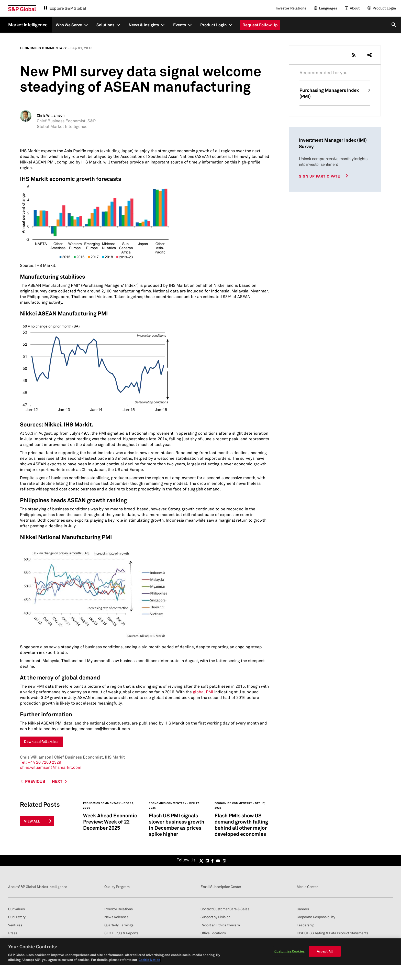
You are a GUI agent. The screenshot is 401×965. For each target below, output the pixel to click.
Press (12, 933)
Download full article (41, 741)
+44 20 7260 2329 (40, 762)
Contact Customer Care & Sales (225, 909)
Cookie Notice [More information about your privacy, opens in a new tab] (149, 960)
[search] (394, 24)
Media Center (307, 886)
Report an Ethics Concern (220, 925)
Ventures (15, 925)
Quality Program (116, 886)
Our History (16, 917)
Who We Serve (69, 24)
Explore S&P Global (67, 8)
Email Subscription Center (221, 886)
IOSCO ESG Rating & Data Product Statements (332, 933)
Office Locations (213, 933)
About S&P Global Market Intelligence (37, 886)
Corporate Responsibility (316, 917)
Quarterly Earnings (118, 925)
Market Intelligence (28, 24)
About (355, 8)
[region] (200, 951)
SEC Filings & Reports (121, 933)
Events (179, 24)
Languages (328, 8)
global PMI (203, 691)
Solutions (105, 24)
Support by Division (215, 917)
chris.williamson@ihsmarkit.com (50, 767)
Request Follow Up (260, 24)
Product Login (213, 24)
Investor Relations (291, 8)
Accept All (325, 951)
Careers (303, 909)
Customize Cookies (289, 951)
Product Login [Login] (384, 8)
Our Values (16, 909)
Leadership (305, 925)
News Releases (116, 917)
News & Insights (144, 24)
